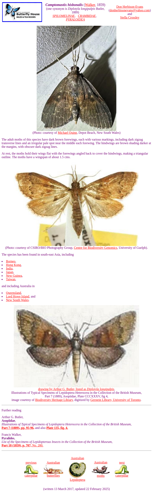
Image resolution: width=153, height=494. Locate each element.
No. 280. (22, 445)
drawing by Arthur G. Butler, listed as (76, 388)
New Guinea (14, 275)
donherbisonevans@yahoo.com (130, 10)
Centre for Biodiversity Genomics (95, 247)
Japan (9, 272)
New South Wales (17, 300)
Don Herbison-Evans (129, 6)
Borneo (10, 261)
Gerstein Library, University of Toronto (115, 400)
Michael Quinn (67, 132)
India (9, 268)
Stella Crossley (129, 17)
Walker (90, 5)
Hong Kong (13, 265)
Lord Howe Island (17, 296)
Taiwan (10, 279)
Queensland (13, 293)
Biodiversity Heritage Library (54, 400)
